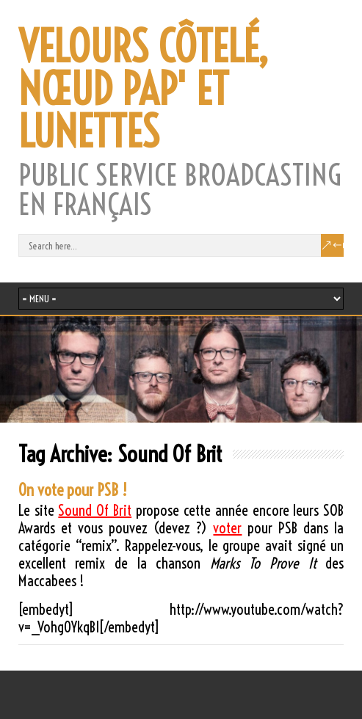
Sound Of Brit (94, 510)
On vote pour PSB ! (72, 490)
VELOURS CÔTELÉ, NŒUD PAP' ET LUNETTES (143, 89)
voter (227, 528)
